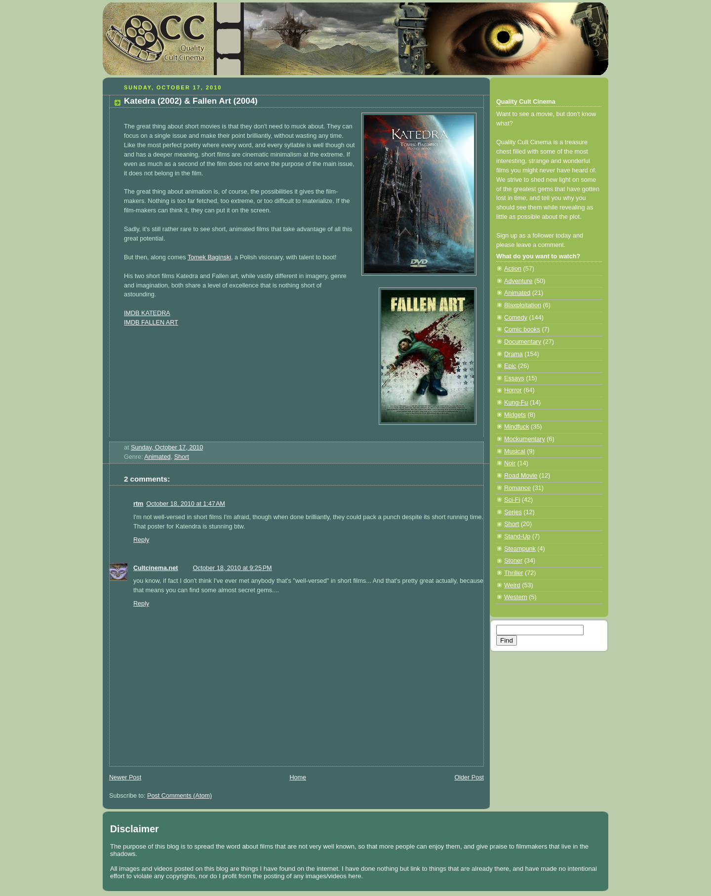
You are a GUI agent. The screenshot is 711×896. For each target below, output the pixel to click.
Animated (157, 456)
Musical (514, 451)
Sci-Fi (512, 499)
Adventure (518, 281)
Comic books (522, 329)
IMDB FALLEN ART (151, 322)
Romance (517, 488)
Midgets (515, 414)
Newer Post (125, 777)
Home (297, 777)
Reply (141, 539)
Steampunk (520, 548)
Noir (509, 463)
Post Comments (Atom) (179, 795)
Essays (514, 378)
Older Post (469, 777)
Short (181, 456)
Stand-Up (517, 536)
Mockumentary (524, 439)
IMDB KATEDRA (147, 313)
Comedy (515, 317)
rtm (138, 503)
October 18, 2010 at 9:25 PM (232, 568)
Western (515, 597)
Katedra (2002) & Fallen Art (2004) (191, 101)
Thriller (513, 573)
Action (512, 268)
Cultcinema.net (155, 568)
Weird (512, 585)
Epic (510, 366)
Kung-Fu (516, 402)
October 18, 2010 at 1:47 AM (185, 503)
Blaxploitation (522, 305)
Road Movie (520, 475)
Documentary (522, 341)
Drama (513, 354)
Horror (513, 390)
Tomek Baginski (209, 257)
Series (513, 512)
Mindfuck (516, 426)
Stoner (513, 560)
